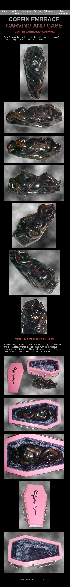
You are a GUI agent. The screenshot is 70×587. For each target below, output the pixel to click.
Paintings (48, 11)
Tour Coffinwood (62, 12)
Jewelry (27, 11)
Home (4, 11)
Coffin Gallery (15, 12)
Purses (37, 11)
